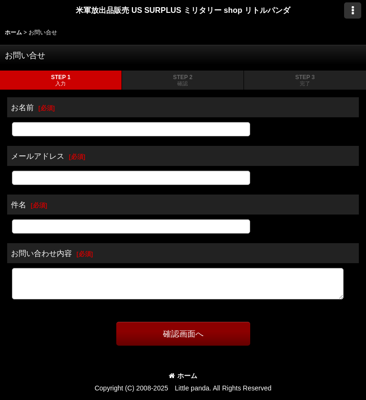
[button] (352, 10)
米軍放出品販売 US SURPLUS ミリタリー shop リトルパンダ (183, 10)
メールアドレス (37, 156)
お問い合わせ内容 (41, 253)
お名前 (22, 107)
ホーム (183, 375)
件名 (18, 204)
